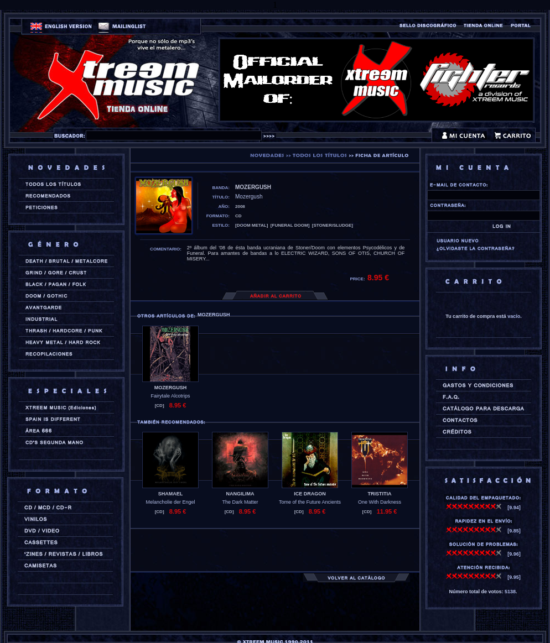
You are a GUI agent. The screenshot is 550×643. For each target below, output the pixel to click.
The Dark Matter (240, 502)
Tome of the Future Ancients (310, 502)
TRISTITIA (380, 493)
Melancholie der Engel (170, 502)
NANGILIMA (240, 493)
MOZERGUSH (170, 387)
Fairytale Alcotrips (170, 396)
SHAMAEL (170, 493)
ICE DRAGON (310, 493)
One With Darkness (379, 502)
